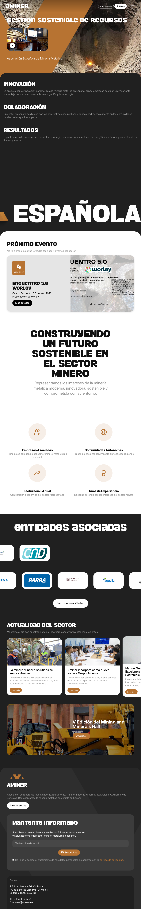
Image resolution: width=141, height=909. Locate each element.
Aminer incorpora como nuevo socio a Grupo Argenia (88, 671)
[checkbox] (13, 860)
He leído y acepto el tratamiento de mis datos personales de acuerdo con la (69, 859)
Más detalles (22, 302)
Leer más (16, 690)
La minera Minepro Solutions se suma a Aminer (31, 671)
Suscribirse (71, 852)
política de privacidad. (112, 859)
